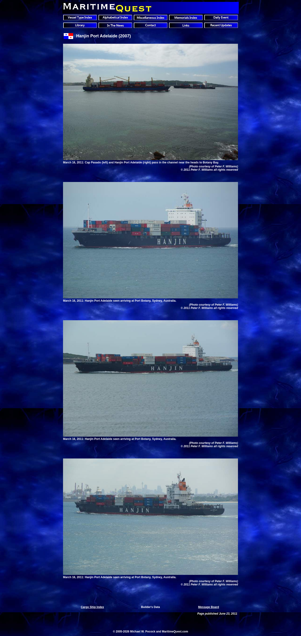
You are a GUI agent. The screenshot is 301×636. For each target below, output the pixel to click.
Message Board (208, 607)
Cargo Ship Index (92, 607)
